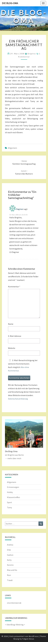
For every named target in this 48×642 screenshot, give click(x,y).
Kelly (9, 560)
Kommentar (14, 286)
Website (11, 348)
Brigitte (32, 54)
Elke (9, 550)
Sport (9, 502)
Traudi (10, 580)
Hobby (10, 492)
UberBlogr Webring (15, 624)
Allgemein (12, 148)
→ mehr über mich (13, 458)
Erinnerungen (13, 487)
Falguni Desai (28, 639)
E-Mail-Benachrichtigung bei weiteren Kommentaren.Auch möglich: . (22, 365)
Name (10, 324)
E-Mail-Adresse (14, 336)
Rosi (9, 575)
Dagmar (19, 209)
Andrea (10, 544)
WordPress (33, 636)
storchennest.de (14, 603)
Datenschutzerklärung (18, 398)
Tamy (9, 507)
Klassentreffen (13, 497)
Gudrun (10, 555)
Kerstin (10, 565)
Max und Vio (12, 570)
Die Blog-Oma (10, 3)
